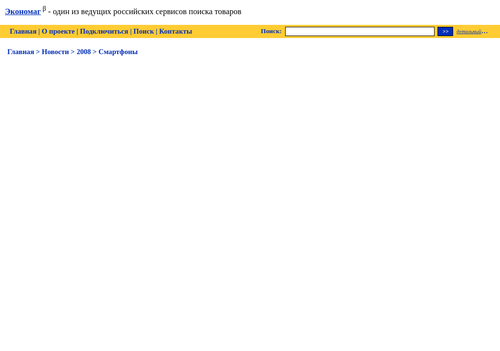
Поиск (143, 31)
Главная (23, 31)
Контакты (175, 31)
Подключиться (104, 31)
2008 (84, 52)
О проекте (58, 31)
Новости (55, 52)
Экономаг (23, 11)
